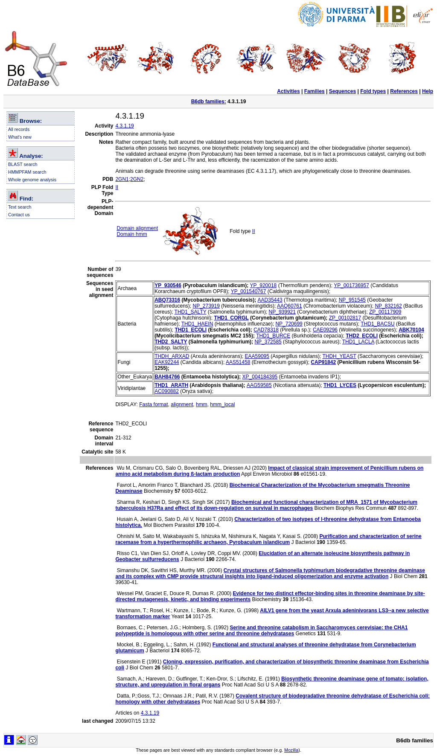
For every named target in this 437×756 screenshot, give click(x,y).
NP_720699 (288, 324)
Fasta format (153, 404)
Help (427, 91)
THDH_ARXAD (171, 356)
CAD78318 (266, 330)
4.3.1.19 (124, 126)
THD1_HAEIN (197, 324)
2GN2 (136, 179)
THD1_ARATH (171, 385)
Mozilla (291, 750)
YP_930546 (167, 285)
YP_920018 (263, 285)
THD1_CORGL (231, 318)
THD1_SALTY (191, 312)
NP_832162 (388, 306)
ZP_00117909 (385, 312)
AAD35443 (270, 300)
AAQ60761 (289, 306)
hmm (201, 404)
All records (18, 129)
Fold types (373, 91)
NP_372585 (267, 342)
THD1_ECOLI (191, 330)
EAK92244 (166, 362)
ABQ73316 (167, 300)
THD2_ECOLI (362, 336)
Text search (20, 206)
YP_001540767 (248, 291)
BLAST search (23, 164)
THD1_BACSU (377, 324)
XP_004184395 (260, 377)
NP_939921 (282, 312)
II (116, 187)
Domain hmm (132, 234)
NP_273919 (206, 306)
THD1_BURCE (273, 336)
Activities (288, 91)
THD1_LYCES (339, 385)
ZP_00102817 (345, 318)
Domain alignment (137, 228)
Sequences (342, 91)
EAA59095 (257, 356)
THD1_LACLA (358, 342)
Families (314, 91)
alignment (182, 404)
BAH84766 (167, 377)
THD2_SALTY (170, 342)
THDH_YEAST (339, 356)
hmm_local (222, 404)
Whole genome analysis (32, 179)
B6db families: (208, 102)
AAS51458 (238, 362)
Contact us (19, 214)
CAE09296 (325, 330)
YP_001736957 (351, 285)
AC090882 (166, 391)
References (404, 91)
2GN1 (121, 179)
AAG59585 (259, 385)
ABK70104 (411, 330)
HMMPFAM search (27, 171)
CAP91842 (323, 362)
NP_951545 (352, 300)
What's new (20, 137)
